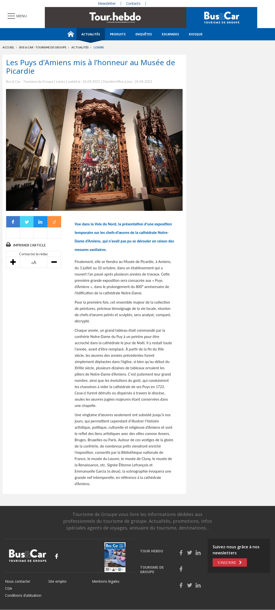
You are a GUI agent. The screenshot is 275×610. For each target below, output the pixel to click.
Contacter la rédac (33, 254)
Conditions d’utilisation (23, 595)
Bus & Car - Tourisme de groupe (42, 47)
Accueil (8, 47)
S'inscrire (227, 562)
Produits (117, 34)
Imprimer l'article (29, 245)
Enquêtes (143, 34)
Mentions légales (105, 581)
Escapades (170, 34)
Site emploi (57, 581)
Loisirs (99, 47)
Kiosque (196, 34)
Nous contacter (17, 581)
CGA (8, 588)
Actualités (90, 34)
